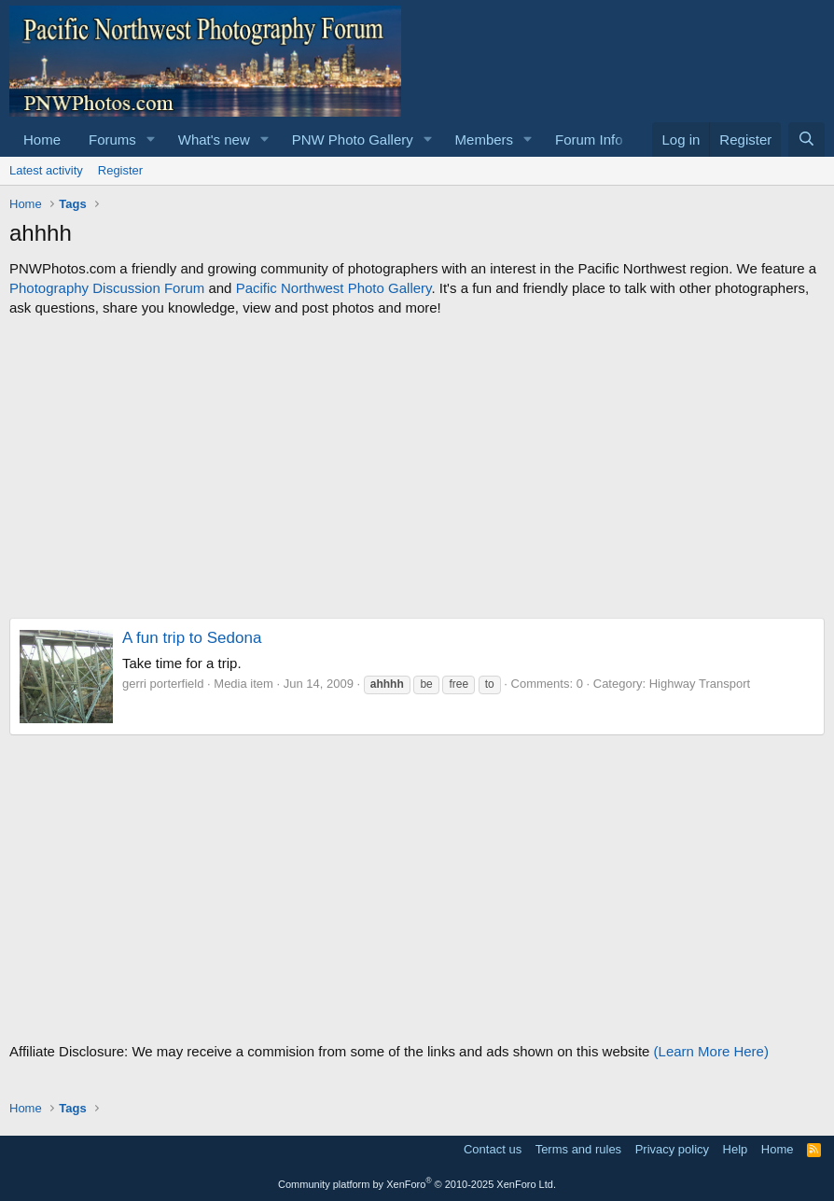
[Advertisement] (417, 467)
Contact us (492, 1149)
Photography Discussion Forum (106, 288)
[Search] (806, 139)
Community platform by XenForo (417, 1184)
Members (484, 139)
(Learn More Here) (711, 1051)
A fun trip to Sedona (191, 638)
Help (735, 1149)
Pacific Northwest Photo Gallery (334, 288)
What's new (214, 139)
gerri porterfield (162, 684)
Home (42, 139)
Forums (112, 139)
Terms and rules (578, 1149)
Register (120, 170)
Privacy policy (672, 1149)
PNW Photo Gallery (352, 139)
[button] (151, 139)
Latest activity (46, 170)
